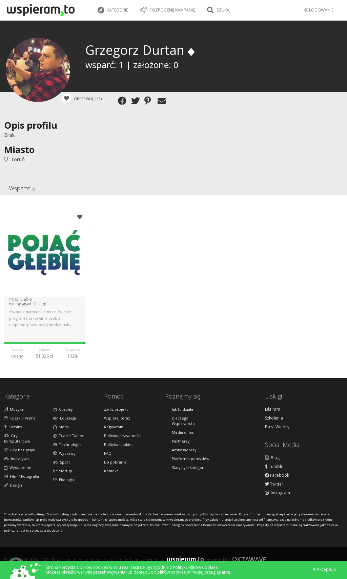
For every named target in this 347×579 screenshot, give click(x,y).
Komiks (13, 426)
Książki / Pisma (20, 418)
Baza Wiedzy (277, 427)
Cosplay (63, 409)
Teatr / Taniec (68, 435)
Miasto (19, 149)
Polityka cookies (118, 444)
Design (13, 485)
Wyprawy (64, 453)
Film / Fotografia (21, 476)
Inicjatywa (16, 458)
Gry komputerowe (17, 438)
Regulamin (113, 426)
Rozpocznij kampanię (167, 10)
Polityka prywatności (122, 435)
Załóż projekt (116, 409)
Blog (272, 457)
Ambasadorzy (184, 449)
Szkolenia (274, 418)
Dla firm (272, 409)
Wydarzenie (17, 467)
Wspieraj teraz (117, 418)
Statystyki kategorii (189, 467)
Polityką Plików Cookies (195, 567)
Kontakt (111, 470)
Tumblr (274, 466)
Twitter (274, 484)
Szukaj (218, 10)
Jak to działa (182, 409)
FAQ (107, 453)
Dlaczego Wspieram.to (183, 420)
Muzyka (14, 409)
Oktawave (249, 559)
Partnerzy (181, 441)
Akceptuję (324, 569)
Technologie (67, 444)
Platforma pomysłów (190, 458)
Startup (62, 470)
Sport (61, 462)
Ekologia (63, 479)
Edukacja (64, 418)
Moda (61, 426)
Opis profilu (30, 125)
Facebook (277, 475)
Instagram (277, 493)
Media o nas (182, 432)
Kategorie (113, 10)
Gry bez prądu (20, 449)
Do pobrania (115, 462)
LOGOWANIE (318, 10)
